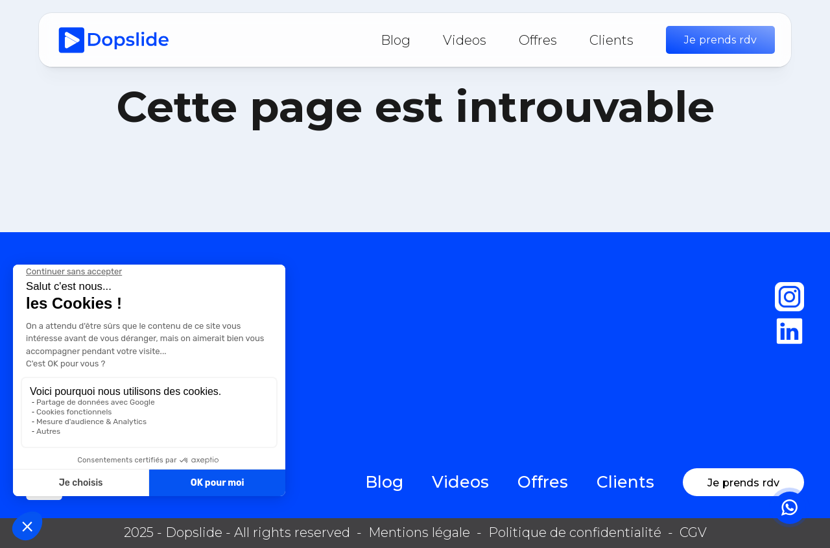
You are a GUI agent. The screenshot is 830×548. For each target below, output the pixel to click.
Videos (464, 40)
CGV (693, 532)
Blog (395, 40)
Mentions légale (419, 532)
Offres (538, 40)
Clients (611, 40)
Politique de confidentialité (574, 532)
